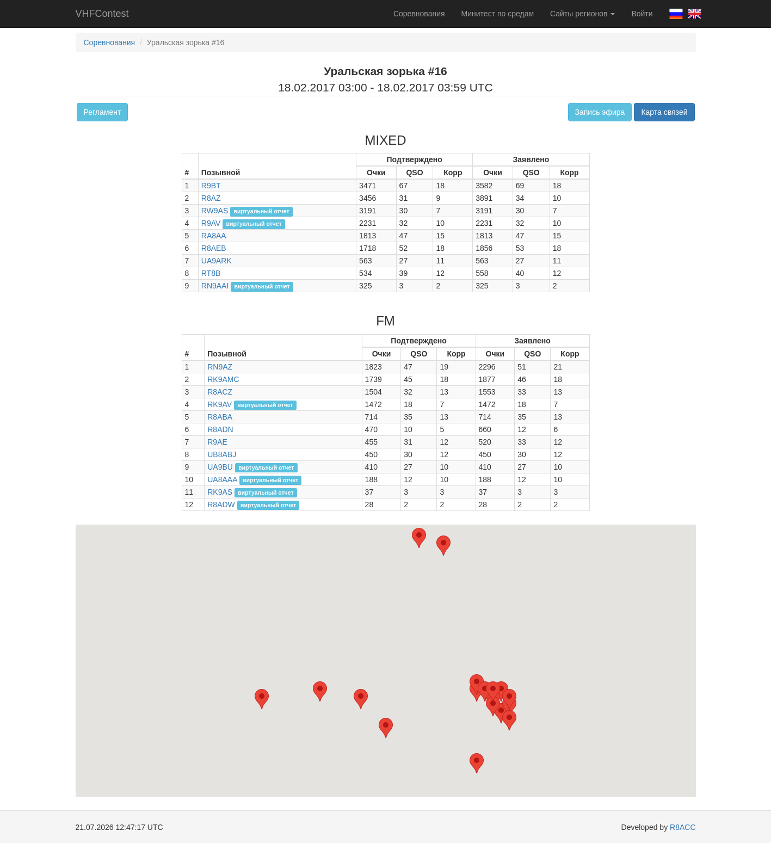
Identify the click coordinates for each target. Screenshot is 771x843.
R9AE (217, 442)
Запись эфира (600, 112)
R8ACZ (219, 391)
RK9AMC (223, 379)
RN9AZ (219, 366)
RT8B (211, 273)
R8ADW (221, 504)
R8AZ (211, 198)
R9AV (211, 223)
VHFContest (102, 13)
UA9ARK (216, 260)
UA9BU (220, 467)
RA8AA (213, 235)
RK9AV (219, 404)
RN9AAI (215, 285)
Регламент (102, 112)
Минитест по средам (497, 13)
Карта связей (664, 112)
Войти (641, 13)
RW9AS (215, 210)
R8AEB (213, 248)
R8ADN (220, 429)
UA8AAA (222, 479)
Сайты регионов (582, 13)
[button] (501, 713)
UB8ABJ (221, 454)
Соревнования (419, 13)
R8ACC (682, 827)
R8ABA (219, 417)
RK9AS (219, 492)
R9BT (211, 185)
